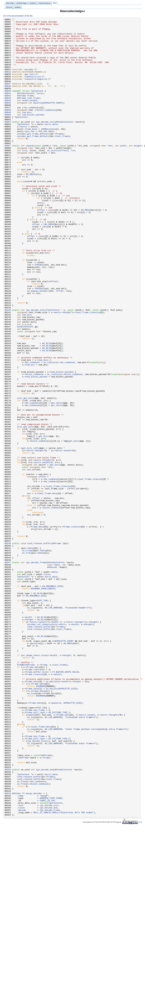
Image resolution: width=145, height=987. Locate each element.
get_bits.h (31, 85)
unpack (30, 171)
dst (110, 171)
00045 (8, 119)
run (73, 177)
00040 (8, 105)
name (20, 951)
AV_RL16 (46, 408)
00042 (8, 111)
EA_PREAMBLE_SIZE (52, 700)
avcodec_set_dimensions (41, 745)
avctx (40, 108)
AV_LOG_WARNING (53, 725)
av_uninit (53, 177)
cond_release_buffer (39, 648)
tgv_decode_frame (36, 671)
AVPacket (52, 677)
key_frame (39, 848)
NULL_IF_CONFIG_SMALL (46, 971)
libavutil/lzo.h (34, 88)
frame (30, 111)
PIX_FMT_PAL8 (45, 154)
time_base (31, 151)
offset (63, 177)
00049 (8, 131)
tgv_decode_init (45, 142)
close (21, 965)
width (25, 117)
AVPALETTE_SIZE (67, 822)
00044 (8, 117)
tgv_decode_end (44, 920)
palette (37, 119)
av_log (31, 725)
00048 (8, 128)
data (54, 588)
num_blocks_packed (32, 134)
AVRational (48, 151)
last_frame (33, 114)
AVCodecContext (26, 108)
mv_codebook (31, 125)
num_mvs (26, 131)
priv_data (51, 145)
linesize (95, 371)
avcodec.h (30, 79)
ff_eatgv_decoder (32, 948)
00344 (8, 948)
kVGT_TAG (42, 717)
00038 (8, 99)
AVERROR (40, 820)
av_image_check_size (34, 782)
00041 (8, 108)
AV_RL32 (37, 708)
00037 (8, 97)
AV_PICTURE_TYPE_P (59, 882)
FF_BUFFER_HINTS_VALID (65, 802)
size (24, 177)
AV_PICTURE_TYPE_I (59, 851)
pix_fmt (30, 154)
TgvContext (37, 105)
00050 (8, 134)
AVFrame (21, 111)
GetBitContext (25, 388)
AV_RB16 (85, 248)
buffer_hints (40, 802)
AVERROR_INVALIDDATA (43, 702)
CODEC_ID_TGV (47, 957)
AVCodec (16, 948)
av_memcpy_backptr (38, 345)
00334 (8, 920)
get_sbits (56, 479)
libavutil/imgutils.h (37, 91)
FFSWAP (21, 794)
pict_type (39, 851)
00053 (8, 142)
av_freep (27, 657)
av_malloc (51, 814)
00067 (8, 171)
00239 (8, 648)
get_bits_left (30, 534)
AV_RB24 (30, 205)
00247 (8, 671)
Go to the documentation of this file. (18, 16)
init (20, 962)
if (28, 582)
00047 (8, 125)
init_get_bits (25, 474)
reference (39, 800)
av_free (26, 660)
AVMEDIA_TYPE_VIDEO (51, 954)
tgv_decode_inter (36, 368)
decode (22, 968)
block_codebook (46, 128)
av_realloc (49, 431)
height (33, 117)
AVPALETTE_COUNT (52, 119)
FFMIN (38, 314)
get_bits (43, 520)
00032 (8, 82)
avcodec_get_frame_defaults (33, 157)
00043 (8, 114)
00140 (8, 368)
